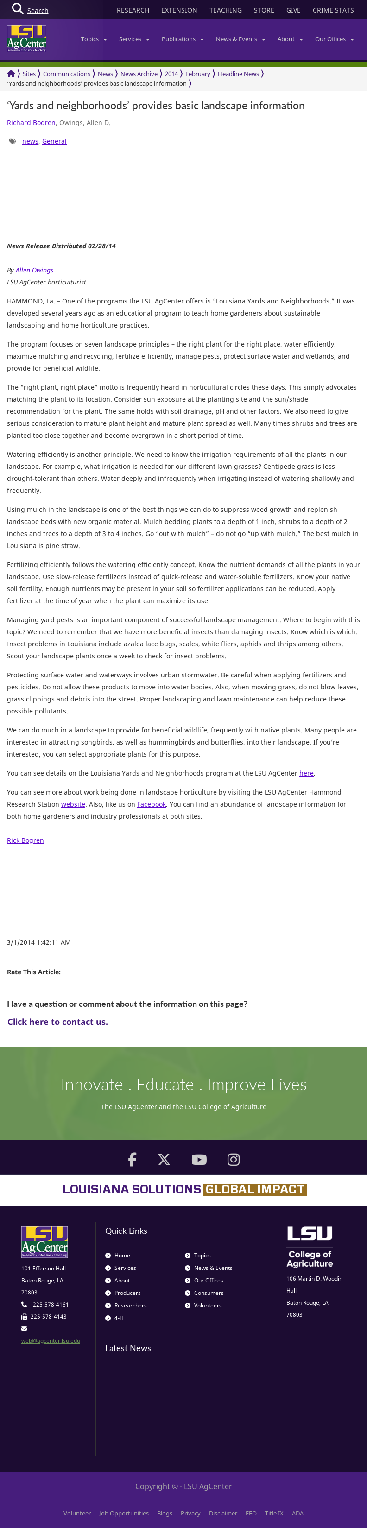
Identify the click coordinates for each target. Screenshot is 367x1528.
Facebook (151, 804)
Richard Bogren (31, 122)
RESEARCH (133, 10)
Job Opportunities (124, 1513)
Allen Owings (34, 269)
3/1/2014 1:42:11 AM (39, 942)
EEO (251, 1513)
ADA (298, 1513)
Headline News (238, 73)
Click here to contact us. (57, 1021)
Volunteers (203, 1305)
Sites (29, 73)
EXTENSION (179, 10)
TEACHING (225, 10)
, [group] (38, 141)
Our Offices (334, 39)
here (306, 773)
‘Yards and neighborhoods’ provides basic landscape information (97, 83)
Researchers (126, 1305)
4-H (114, 1318)
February (197, 73)
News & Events (241, 39)
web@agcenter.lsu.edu (50, 1341)
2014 (171, 73)
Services (134, 39)
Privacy (191, 1513)
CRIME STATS (333, 10)
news (30, 141)
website (73, 804)
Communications (66, 73)
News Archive (139, 73)
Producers (123, 1293)
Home (117, 1255)
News (105, 73)
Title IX (274, 1513)
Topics (94, 39)
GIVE (293, 10)
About (290, 39)
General (54, 141)
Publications (183, 39)
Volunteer (77, 1513)
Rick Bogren (25, 840)
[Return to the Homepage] (11, 74)
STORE (264, 10)
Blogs (164, 1513)
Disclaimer (223, 1513)
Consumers (204, 1293)
